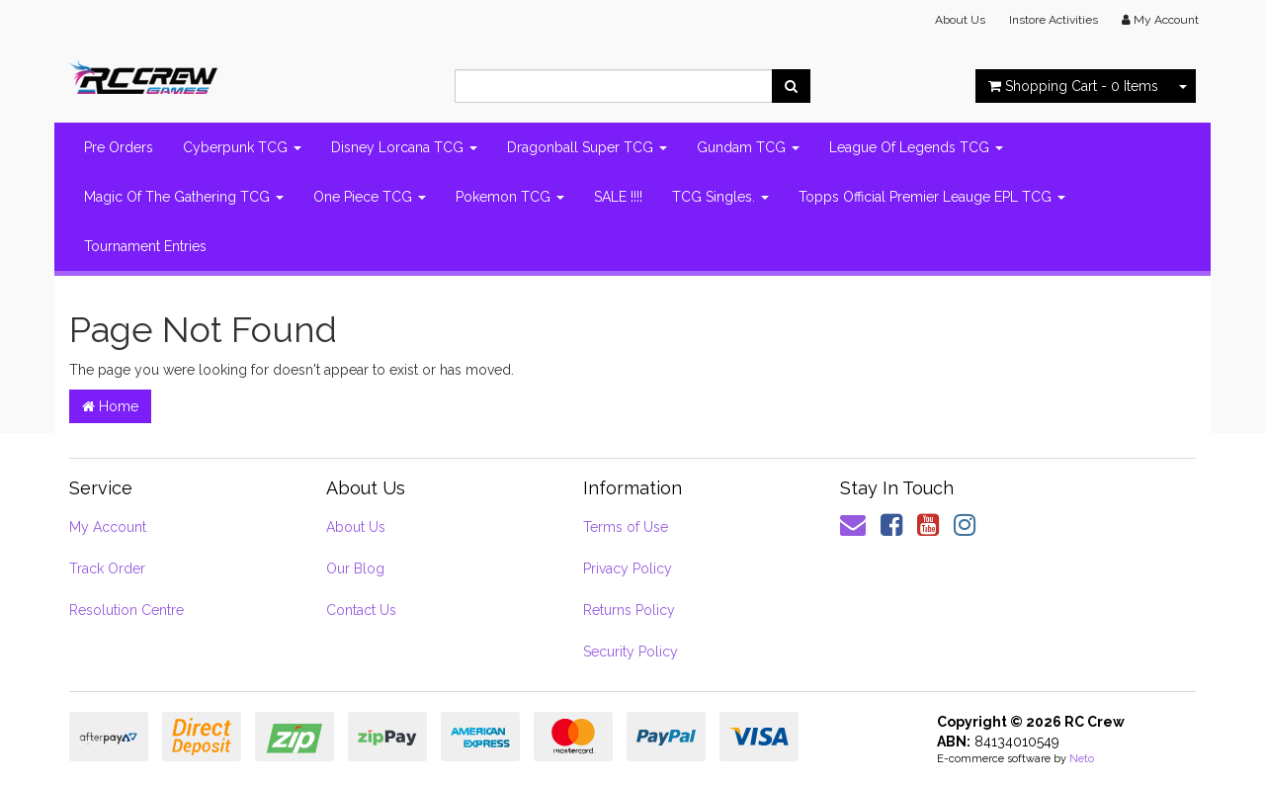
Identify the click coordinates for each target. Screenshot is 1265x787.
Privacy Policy (627, 568)
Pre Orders (118, 147)
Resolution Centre (126, 610)
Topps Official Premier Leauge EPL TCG (932, 197)
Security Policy (630, 651)
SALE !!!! (618, 197)
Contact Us (361, 610)
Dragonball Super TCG (587, 147)
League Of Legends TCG (916, 147)
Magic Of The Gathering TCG (184, 197)
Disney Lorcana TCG (404, 147)
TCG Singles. (720, 197)
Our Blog (355, 568)
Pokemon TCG (510, 197)
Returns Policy (629, 610)
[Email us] (853, 525)
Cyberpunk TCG (242, 147)
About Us (960, 20)
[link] (891, 525)
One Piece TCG (369, 197)
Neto (1081, 758)
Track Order (107, 568)
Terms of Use (625, 527)
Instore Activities (1053, 20)
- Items (1073, 86)
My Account (107, 527)
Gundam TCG (748, 147)
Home (110, 406)
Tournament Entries (145, 246)
